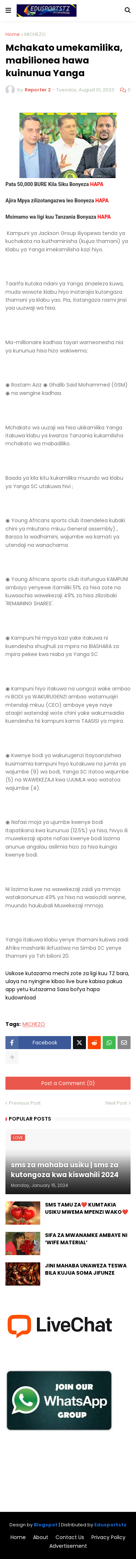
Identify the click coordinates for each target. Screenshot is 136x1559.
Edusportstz (110, 1524)
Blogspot (46, 1524)
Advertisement (68, 1546)
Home (12, 34)
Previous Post (25, 1103)
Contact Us (69, 1537)
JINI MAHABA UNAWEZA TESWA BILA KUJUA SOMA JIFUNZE (86, 1269)
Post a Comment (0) (68, 1083)
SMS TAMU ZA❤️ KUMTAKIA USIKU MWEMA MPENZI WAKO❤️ (86, 1208)
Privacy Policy (108, 1537)
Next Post (116, 1103)
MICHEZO (35, 34)
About (40, 1537)
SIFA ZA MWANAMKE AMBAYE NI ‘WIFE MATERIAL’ (86, 1239)
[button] (8, 10)
